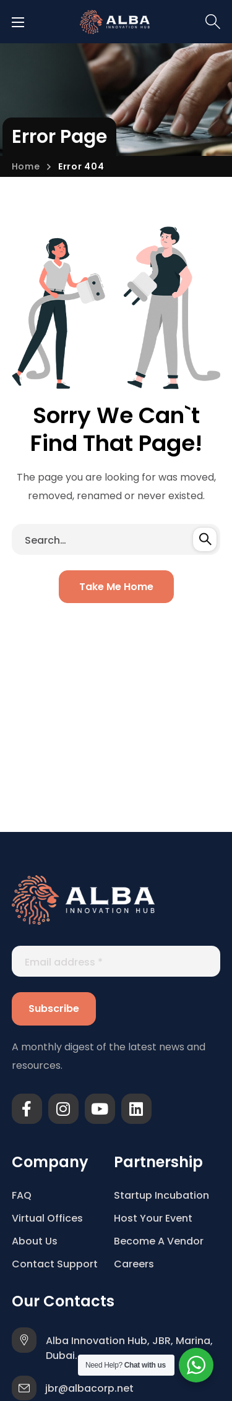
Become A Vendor (159, 1241)
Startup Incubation (161, 1195)
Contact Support (55, 1264)
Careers (134, 1264)
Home (26, 166)
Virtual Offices (47, 1218)
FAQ (22, 1195)
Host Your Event (153, 1218)
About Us (35, 1241)
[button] (212, 21)
